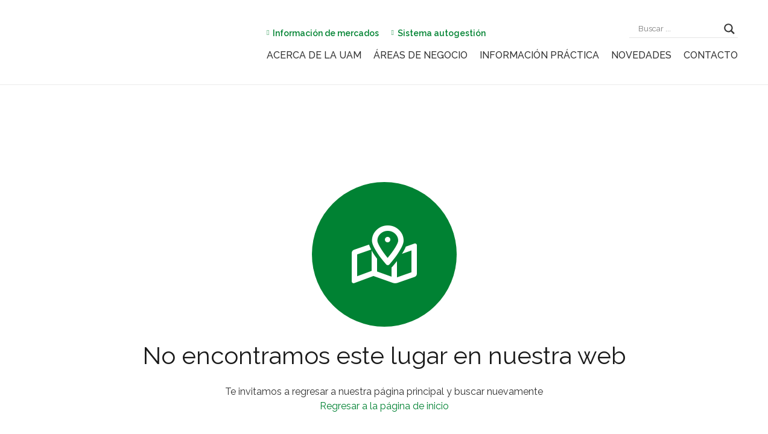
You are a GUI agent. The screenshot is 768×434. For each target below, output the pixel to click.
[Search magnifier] (729, 28)
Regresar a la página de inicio (384, 406)
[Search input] (678, 28)
